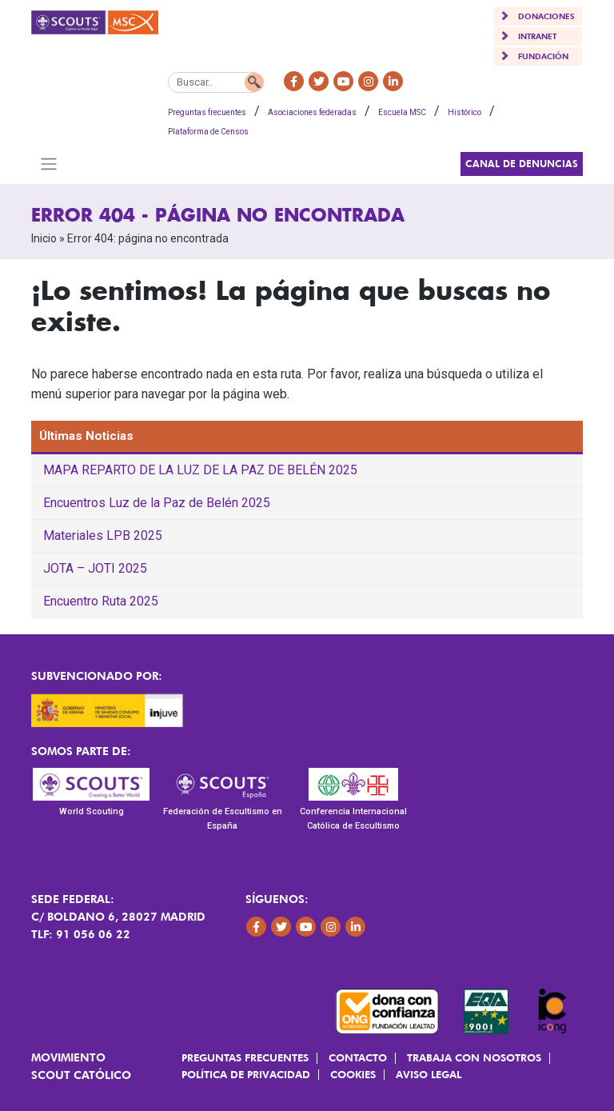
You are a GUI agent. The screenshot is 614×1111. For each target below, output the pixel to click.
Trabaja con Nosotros (474, 1057)
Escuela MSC (402, 112)
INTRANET (537, 36)
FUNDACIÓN (543, 56)
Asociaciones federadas (312, 112)
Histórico (464, 112)
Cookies (353, 1074)
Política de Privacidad (245, 1074)
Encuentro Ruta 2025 (100, 601)
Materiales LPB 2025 (102, 535)
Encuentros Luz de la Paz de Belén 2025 (156, 502)
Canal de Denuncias (521, 164)
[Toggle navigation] (48, 164)
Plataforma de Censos (208, 131)
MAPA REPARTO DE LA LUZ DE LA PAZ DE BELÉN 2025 (200, 470)
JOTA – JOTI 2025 (95, 568)
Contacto (358, 1057)
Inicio (44, 238)
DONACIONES (546, 16)
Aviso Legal (428, 1074)
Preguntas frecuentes (207, 112)
